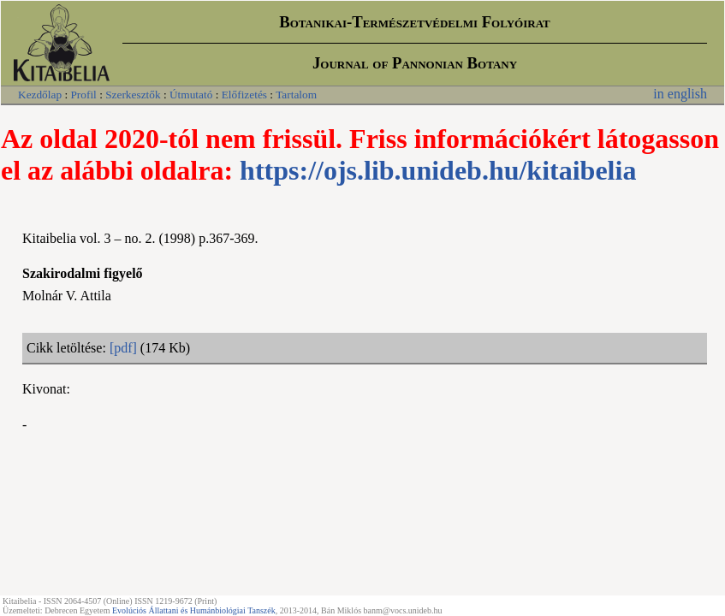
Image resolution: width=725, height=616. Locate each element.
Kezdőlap (40, 94)
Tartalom (296, 94)
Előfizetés (244, 94)
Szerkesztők (132, 94)
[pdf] (123, 348)
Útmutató (190, 94)
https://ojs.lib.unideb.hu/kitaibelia (438, 170)
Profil (83, 94)
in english (680, 93)
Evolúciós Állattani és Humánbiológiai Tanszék (194, 610)
